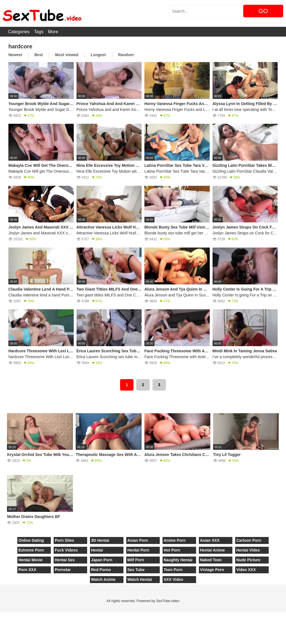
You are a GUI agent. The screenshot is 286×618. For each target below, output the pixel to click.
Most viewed (66, 55)
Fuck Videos (66, 550)
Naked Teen (211, 560)
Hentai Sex (65, 560)
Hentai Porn (138, 550)
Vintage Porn (212, 569)
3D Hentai (100, 540)
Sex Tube (135, 569)
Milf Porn (135, 560)
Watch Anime (103, 579)
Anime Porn (175, 540)
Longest (98, 55)
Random (126, 55)
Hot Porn (172, 550)
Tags (39, 31)
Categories (18, 31)
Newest (15, 55)
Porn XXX (27, 569)
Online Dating (31, 540)
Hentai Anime (212, 550)
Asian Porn (137, 540)
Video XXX (246, 569)
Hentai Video (248, 550)
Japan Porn (101, 560)
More (53, 31)
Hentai (97, 550)
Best (38, 55)
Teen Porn (173, 569)
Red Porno (101, 569)
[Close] (0, 615)
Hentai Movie (30, 560)
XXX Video (173, 579)
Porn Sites (64, 540)
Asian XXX (210, 540)
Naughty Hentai (178, 560)
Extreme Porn (31, 550)
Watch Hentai (139, 579)
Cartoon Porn (248, 540)
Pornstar (63, 569)
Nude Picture (248, 560)
